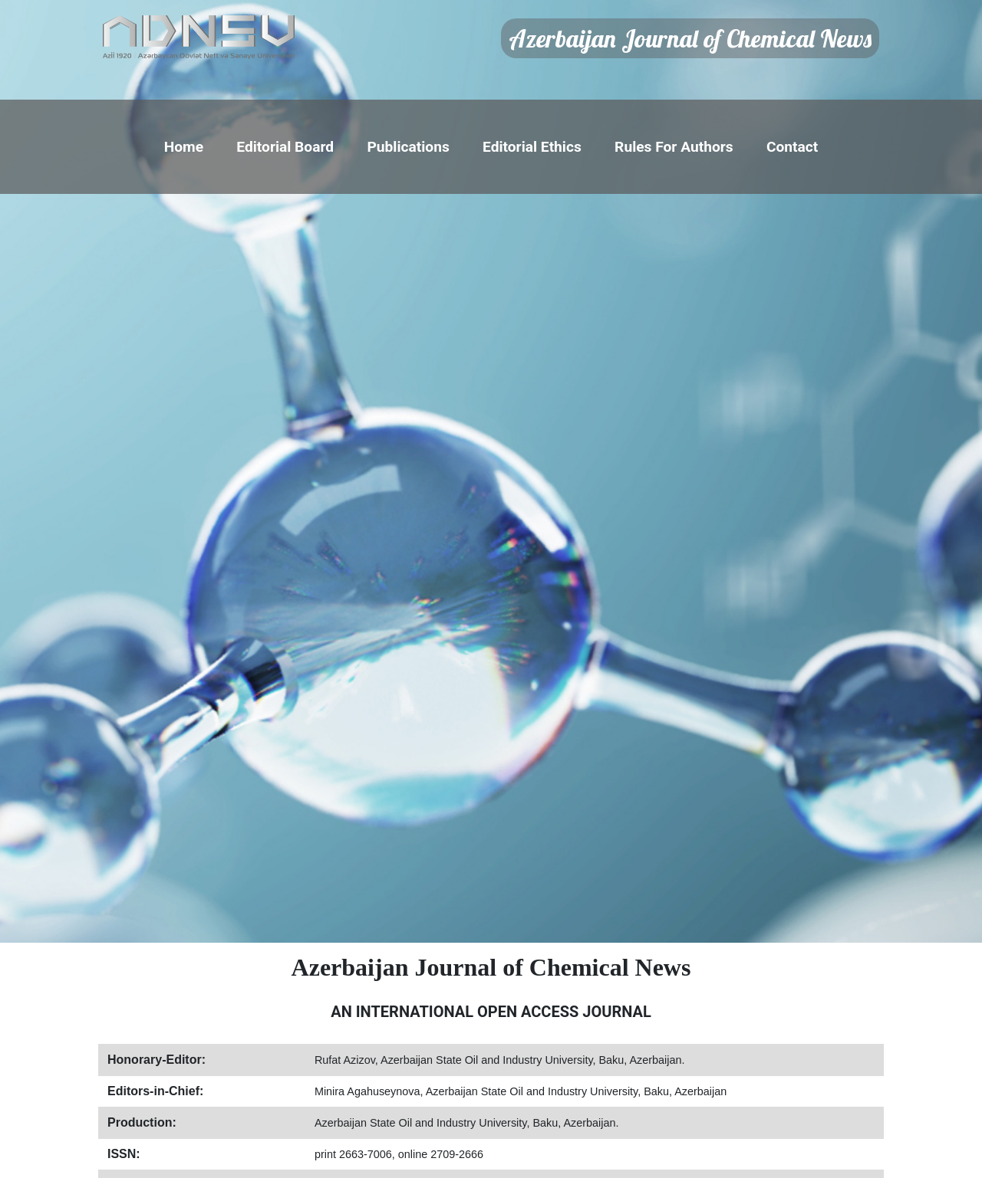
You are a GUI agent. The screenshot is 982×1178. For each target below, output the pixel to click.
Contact (792, 147)
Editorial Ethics (532, 147)
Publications (408, 147)
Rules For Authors (674, 147)
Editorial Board (285, 147)
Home (183, 147)
